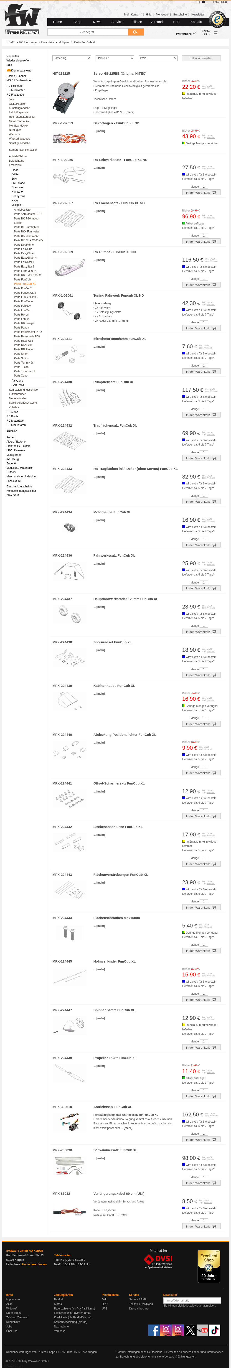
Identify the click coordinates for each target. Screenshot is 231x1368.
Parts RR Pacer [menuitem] (23, 349)
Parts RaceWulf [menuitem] (23, 340)
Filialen (137, 22)
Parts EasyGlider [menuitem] (24, 253)
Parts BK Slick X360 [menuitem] (26, 235)
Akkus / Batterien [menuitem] (17, 441)
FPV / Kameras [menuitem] (16, 450)
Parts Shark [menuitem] (21, 353)
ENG (216, 2)
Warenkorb (186, 34)
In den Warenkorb (201, 192)
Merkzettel (162, 14)
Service (117, 22)
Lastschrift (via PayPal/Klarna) (72, 1313)
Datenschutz (14, 1313)
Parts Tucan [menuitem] (21, 367)
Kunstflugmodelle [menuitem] (19, 108)
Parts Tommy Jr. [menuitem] (24, 362)
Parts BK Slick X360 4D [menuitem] (28, 240)
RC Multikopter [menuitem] (16, 90)
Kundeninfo (13, 1322)
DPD (105, 1304)
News (97, 22)
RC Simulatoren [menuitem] (16, 425)
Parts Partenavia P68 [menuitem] (27, 336)
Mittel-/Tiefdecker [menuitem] (19, 121)
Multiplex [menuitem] (17, 204)
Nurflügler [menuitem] (15, 130)
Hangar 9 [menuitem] (17, 191)
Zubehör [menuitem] (14, 407)
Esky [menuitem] (15, 178)
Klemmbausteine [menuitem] (19, 70)
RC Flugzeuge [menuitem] (15, 94)
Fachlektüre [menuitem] (14, 481)
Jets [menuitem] (11, 99)
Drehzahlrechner (139, 1308)
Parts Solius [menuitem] (21, 358)
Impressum (13, 1299)
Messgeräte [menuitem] (14, 454)
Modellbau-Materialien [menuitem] (20, 467)
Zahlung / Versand (17, 1317)
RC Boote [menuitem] (12, 416)
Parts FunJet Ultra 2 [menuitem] (26, 297)
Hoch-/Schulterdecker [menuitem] (22, 116)
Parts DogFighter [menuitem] (24, 244)
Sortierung (60, 58)
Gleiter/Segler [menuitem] (17, 103)
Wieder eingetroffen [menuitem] (18, 60)
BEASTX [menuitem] (12, 430)
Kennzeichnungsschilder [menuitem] (24, 389)
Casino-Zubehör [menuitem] (16, 76)
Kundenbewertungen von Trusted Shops (30, 1352)
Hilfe (148, 14)
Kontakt (196, 22)
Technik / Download (141, 1304)
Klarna (58, 1304)
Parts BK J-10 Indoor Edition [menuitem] (26, 220)
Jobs (9, 1326)
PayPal (58, 1299)
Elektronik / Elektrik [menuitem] (18, 446)
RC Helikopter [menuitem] (15, 85)
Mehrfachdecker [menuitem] (19, 125)
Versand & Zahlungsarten (180, 1356)
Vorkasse (59, 1331)
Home (57, 22)
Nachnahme (61, 1326)
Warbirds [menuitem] (14, 134)
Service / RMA (138, 1299)
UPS (105, 1308)
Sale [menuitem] (9, 64)
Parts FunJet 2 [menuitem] (23, 288)
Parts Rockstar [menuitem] (23, 345)
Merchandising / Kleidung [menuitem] (22, 476)
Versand (156, 22)
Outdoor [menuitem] (11, 472)
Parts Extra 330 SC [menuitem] (26, 271)
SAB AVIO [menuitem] (18, 385)
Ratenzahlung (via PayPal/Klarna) (74, 1308)
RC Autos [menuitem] (12, 412)
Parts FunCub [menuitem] (22, 279)
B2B (176, 22)
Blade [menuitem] (15, 170)
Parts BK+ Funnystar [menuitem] (26, 231)
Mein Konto (133, 14)
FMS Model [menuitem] (18, 183)
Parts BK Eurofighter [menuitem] (26, 227)
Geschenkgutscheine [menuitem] (19, 486)
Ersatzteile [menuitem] (15, 165)
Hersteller (103, 58)
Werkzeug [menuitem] (13, 459)
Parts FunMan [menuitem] (22, 310)
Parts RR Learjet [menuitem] (24, 323)
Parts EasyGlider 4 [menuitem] (25, 257)
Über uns (12, 1331)
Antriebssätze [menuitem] (22, 209)
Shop (77, 22)
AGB (9, 1304)
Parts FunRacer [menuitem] (23, 301)
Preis (143, 58)
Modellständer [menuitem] (17, 398)
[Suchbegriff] (87, 32)
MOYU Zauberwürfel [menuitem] (19, 80)
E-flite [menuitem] (15, 174)
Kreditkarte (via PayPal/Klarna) (72, 1317)
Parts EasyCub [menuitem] (23, 249)
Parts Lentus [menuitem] (21, 319)
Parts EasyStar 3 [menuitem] (24, 266)
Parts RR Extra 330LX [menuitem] (27, 275)
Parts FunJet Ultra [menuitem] (25, 292)
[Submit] (136, 32)
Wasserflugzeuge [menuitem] (19, 138)
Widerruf (11, 1308)
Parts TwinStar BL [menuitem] (25, 371)
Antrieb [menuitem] (11, 437)
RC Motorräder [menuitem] (16, 420)
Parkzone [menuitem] (17, 380)
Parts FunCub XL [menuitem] (25, 283)
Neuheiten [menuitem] (13, 56)
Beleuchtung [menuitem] (16, 160)
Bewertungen (89, 1352)
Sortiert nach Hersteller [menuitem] (23, 149)
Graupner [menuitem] (17, 187)
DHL (104, 1299)
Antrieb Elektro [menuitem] (18, 156)
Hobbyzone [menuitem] (18, 196)
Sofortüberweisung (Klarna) (70, 1322)
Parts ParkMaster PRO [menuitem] (28, 332)
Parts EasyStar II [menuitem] (24, 262)
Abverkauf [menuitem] (13, 495)
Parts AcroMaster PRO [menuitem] (28, 214)
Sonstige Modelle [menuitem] (19, 143)
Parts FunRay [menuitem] (22, 305)
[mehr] (130, 112)
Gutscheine (180, 14)
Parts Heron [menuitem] (21, 314)
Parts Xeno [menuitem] (21, 375)
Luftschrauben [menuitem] (17, 394)
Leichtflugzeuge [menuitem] (18, 112)
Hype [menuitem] (15, 200)
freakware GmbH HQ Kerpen (24, 1250)
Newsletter (197, 14)
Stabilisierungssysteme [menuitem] (23, 402)
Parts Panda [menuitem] (21, 327)
